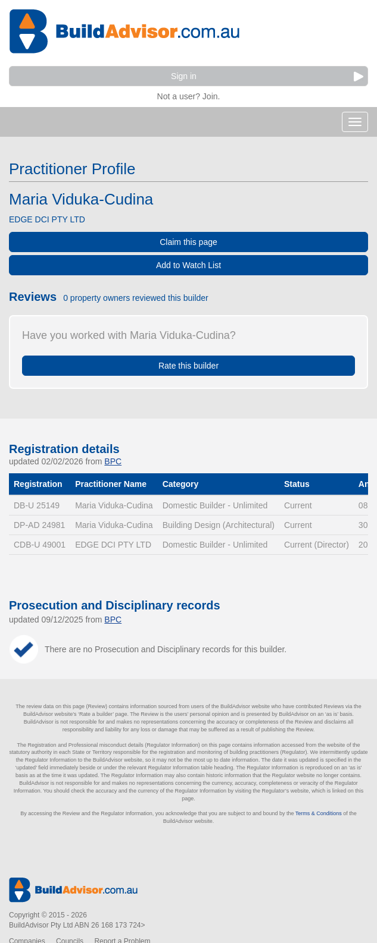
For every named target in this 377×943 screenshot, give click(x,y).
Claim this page (188, 242)
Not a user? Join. (188, 95)
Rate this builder (188, 365)
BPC (112, 461)
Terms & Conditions (318, 813)
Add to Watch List (188, 265)
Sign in (267, 76)
